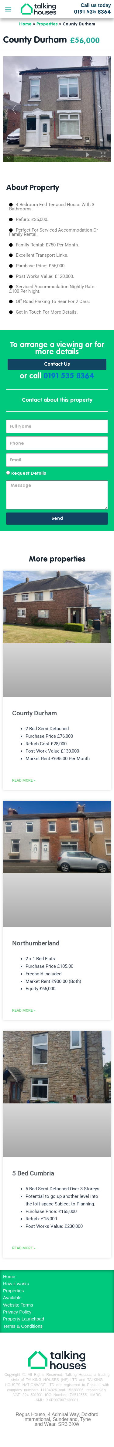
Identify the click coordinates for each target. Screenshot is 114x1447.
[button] (8, 9)
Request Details (28, 473)
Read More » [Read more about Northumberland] (24, 1010)
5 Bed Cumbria (33, 1173)
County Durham (34, 713)
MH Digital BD (57, 1437)
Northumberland (36, 943)
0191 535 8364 (68, 376)
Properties (47, 24)
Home (25, 24)
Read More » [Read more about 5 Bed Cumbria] (24, 1248)
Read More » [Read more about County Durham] (24, 780)
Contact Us (57, 364)
